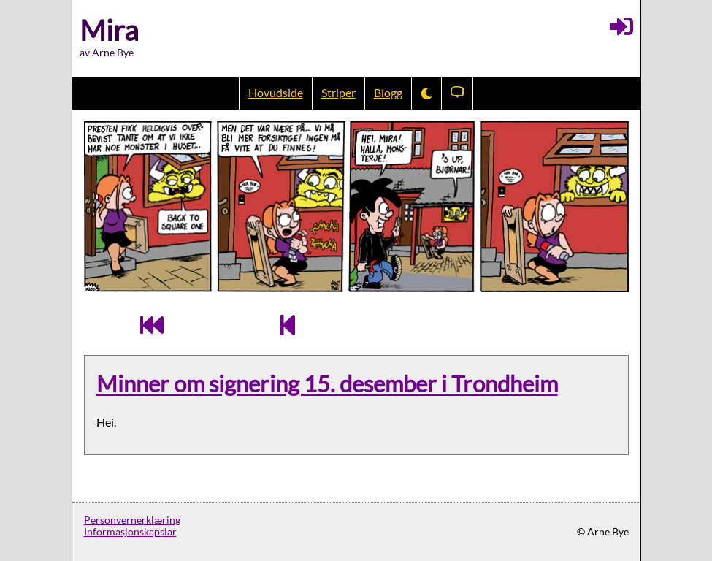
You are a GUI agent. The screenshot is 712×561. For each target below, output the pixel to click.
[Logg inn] (621, 26)
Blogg (388, 92)
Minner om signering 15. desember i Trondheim (327, 384)
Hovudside (275, 92)
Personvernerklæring (132, 520)
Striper (338, 92)
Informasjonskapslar (130, 532)
